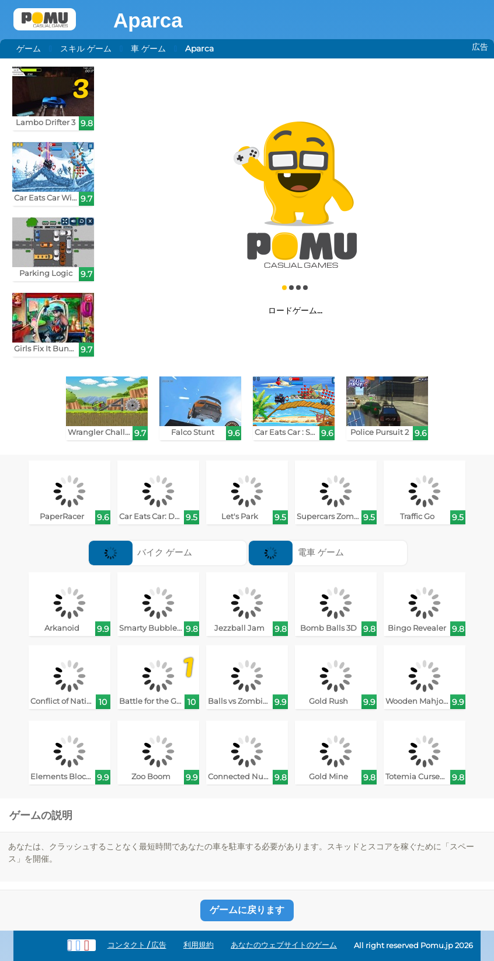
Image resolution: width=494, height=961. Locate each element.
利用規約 (198, 945)
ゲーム (28, 48)
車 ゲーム (148, 48)
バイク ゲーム (141, 552)
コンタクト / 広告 (136, 945)
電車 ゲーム (296, 552)
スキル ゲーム (86, 48)
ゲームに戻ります (247, 909)
